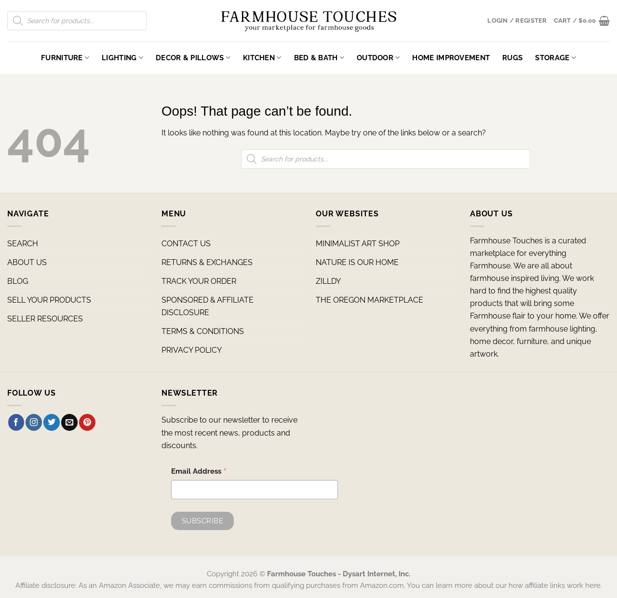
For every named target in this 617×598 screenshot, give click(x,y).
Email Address (199, 472)
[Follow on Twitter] (51, 422)
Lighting (122, 57)
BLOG (17, 281)
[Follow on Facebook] (16, 422)
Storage (555, 57)
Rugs (512, 57)
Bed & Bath (319, 57)
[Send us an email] (69, 422)
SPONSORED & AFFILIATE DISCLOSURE (207, 306)
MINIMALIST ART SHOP (358, 243)
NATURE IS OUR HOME (357, 262)
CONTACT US (186, 243)
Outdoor (378, 57)
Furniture (65, 57)
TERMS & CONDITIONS (202, 331)
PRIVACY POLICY (191, 350)
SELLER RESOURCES (45, 318)
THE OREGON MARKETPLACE (369, 300)
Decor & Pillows (193, 57)
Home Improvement (451, 57)
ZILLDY (328, 281)
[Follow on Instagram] (34, 422)
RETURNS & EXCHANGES (207, 262)
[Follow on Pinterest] (87, 422)
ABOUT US (27, 262)
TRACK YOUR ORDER (198, 281)
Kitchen (262, 57)
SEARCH (22, 243)
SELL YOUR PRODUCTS (49, 300)
